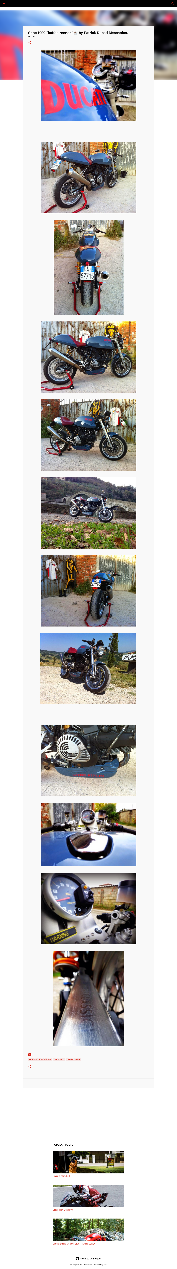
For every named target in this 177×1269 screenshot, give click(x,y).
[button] (30, 43)
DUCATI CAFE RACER (40, 1059)
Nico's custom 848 (61, 1176)
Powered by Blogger (88, 1258)
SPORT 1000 (73, 1059)
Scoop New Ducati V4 (63, 1210)
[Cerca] (12, 3)
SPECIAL (59, 1059)
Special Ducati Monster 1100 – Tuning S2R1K (74, 1244)
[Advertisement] (88, 1113)
